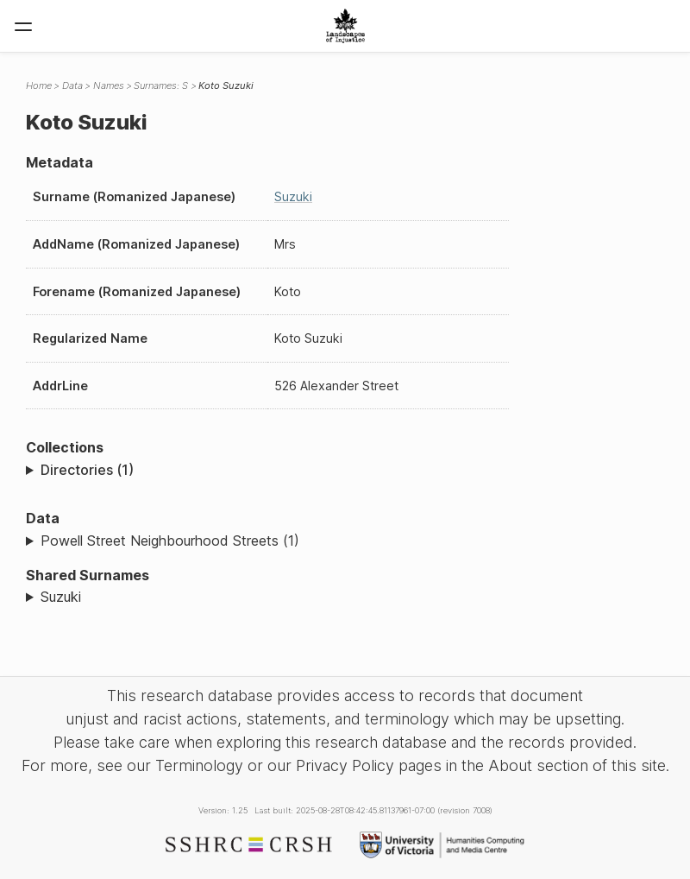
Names (108, 85)
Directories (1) (87, 469)
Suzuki (293, 196)
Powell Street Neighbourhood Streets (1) (170, 540)
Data (72, 85)
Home (39, 85)
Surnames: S (161, 85)
